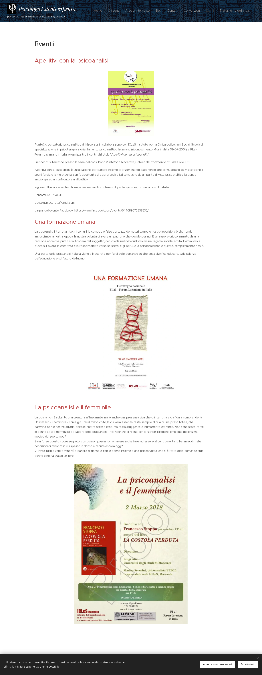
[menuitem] (209, 11)
